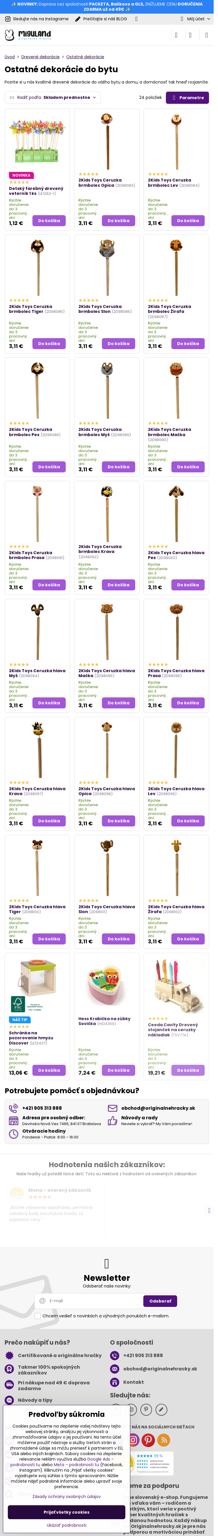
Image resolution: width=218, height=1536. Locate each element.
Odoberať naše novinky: (107, 1286)
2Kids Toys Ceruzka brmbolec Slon (100, 309)
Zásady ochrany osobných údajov (66, 1496)
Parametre (187, 98)
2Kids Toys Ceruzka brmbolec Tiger (30, 309)
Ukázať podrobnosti (66, 1525)
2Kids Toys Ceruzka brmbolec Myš (100, 432)
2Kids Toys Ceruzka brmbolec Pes (30, 432)
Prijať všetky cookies (66, 1512)
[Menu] (207, 35)
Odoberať (160, 1301)
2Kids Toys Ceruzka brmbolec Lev (169, 182)
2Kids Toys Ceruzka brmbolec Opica (100, 182)
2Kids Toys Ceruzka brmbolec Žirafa (169, 309)
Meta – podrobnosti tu (76, 1465)
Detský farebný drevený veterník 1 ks (36, 191)
